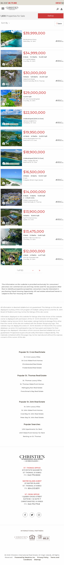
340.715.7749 (34, 504)
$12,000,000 (34, 251)
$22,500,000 (34, 112)
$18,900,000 (34, 152)
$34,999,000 (34, 53)
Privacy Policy (42, 557)
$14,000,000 (34, 192)
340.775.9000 (9, 3)
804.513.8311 (34, 488)
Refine (51, 16)
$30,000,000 (34, 73)
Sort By (5, 23)
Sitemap (37, 559)
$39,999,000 (34, 33)
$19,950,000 (34, 132)
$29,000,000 (34, 93)
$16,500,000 (34, 172)
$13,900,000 (34, 211)
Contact (59, 3)
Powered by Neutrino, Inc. (25, 557)
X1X (11, 38)
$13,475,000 (33, 231)
